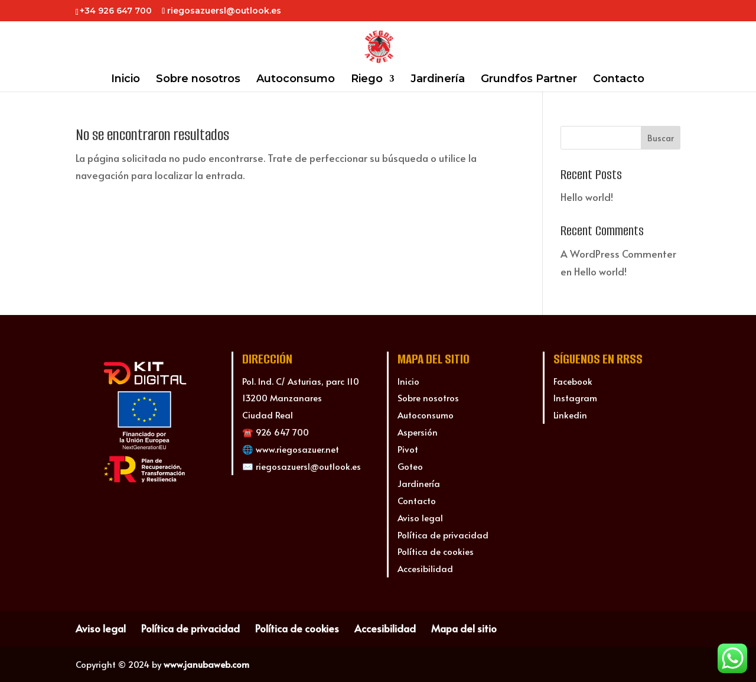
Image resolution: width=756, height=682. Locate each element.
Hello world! (587, 197)
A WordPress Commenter (618, 253)
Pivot (407, 449)
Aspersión (417, 432)
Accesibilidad (425, 568)
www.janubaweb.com (206, 664)
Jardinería (437, 79)
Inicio (125, 79)
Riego (367, 79)
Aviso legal (420, 517)
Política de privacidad (442, 534)
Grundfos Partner (529, 79)
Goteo (410, 466)
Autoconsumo (295, 79)
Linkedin (570, 414)
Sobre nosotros (198, 79)
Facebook (572, 381)
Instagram (575, 397)
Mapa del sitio (464, 628)
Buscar (660, 138)
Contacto (618, 79)
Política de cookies (435, 551)
